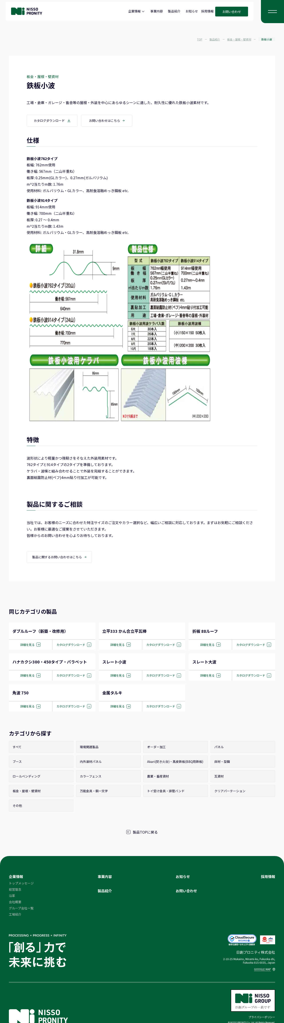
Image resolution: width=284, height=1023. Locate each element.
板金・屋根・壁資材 (27, 792)
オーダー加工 (156, 748)
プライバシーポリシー (261, 1017)
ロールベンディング (26, 777)
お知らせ (191, 11)
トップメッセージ (21, 884)
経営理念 (15, 890)
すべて (17, 748)
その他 (17, 806)
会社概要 (15, 902)
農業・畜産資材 (158, 777)
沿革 (12, 896)
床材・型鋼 (222, 762)
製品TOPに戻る (142, 833)
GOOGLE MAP (264, 970)
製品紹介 (174, 11)
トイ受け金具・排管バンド (166, 792)
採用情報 (207, 11)
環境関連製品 (89, 748)
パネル (219, 748)
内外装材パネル (91, 762)
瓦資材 (219, 777)
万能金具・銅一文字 (94, 792)
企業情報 (134, 11)
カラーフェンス (90, 777)
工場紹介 (15, 915)
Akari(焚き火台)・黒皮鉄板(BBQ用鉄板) (175, 762)
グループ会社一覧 (21, 909)
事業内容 (156, 11)
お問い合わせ (231, 11)
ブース (17, 762)
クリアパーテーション (229, 792)
